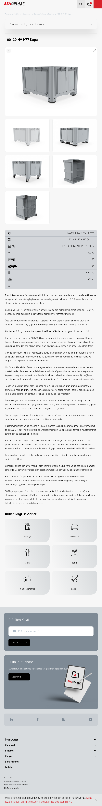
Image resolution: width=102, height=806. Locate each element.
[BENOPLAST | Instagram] (63, 720)
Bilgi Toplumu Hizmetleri (11, 788)
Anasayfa (8, 14)
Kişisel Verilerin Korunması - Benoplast (16, 784)
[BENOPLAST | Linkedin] (11, 720)
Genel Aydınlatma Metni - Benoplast (15, 781)
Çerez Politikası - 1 (10, 778)
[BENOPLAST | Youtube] (90, 720)
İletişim (9, 767)
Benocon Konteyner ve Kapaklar (44, 14)
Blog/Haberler (12, 761)
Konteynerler (27, 14)
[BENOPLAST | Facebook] (37, 720)
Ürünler (17, 14)
